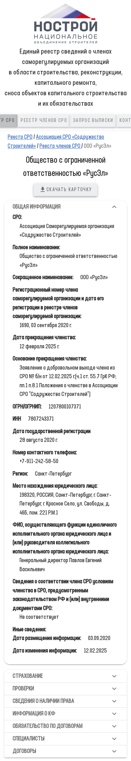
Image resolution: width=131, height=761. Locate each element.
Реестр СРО (20, 137)
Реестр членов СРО (60, 146)
